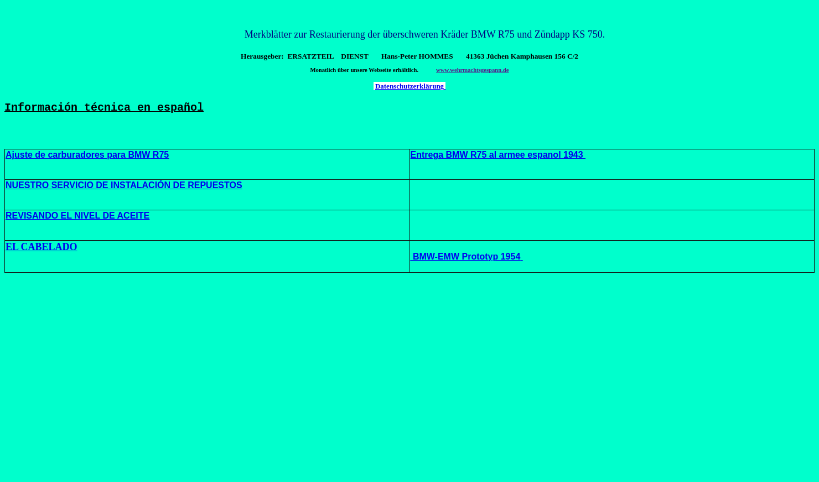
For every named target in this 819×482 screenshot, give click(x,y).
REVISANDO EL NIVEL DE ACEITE (77, 217)
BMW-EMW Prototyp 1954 (466, 258)
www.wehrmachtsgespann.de (472, 70)
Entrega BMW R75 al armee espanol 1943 (498, 157)
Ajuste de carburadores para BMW (78, 157)
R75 (159, 157)
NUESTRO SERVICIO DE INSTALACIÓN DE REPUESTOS (124, 187)
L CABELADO (44, 249)
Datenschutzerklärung (410, 86)
